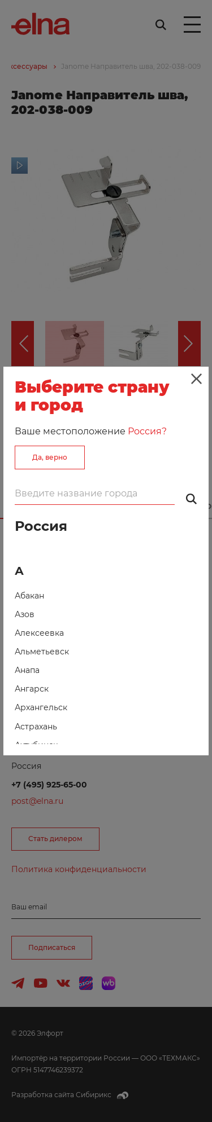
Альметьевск (42, 651)
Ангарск (32, 689)
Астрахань (36, 726)
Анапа (27, 670)
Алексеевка (39, 633)
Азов (24, 614)
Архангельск (41, 707)
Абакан (29, 596)
